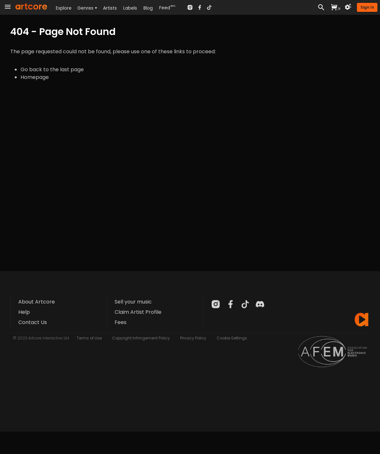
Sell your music (133, 301)
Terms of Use (89, 338)
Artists (110, 8)
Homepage (35, 77)
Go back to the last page (52, 69)
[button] (367, 7)
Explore (64, 8)
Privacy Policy (193, 338)
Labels (130, 8)
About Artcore (36, 301)
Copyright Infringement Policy (141, 338)
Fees (120, 322)
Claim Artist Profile (138, 312)
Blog (148, 8)
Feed (164, 7)
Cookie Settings (232, 338)
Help (24, 312)
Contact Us (32, 322)
